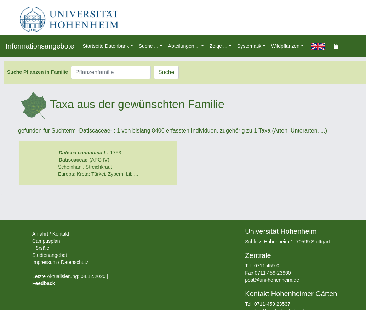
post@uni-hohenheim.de (272, 280)
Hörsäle (40, 248)
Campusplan (46, 241)
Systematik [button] (249, 46)
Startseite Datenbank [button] (105, 46)
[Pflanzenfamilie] (111, 72)
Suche (166, 72)
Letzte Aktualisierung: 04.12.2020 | (70, 276)
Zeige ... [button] (219, 46)
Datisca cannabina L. (83, 153)
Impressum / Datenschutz (60, 262)
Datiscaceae (73, 160)
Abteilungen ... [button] (184, 46)
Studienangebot (49, 255)
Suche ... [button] (148, 46)
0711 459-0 (266, 266)
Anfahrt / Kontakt (50, 234)
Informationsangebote (40, 46)
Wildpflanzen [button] (285, 46)
